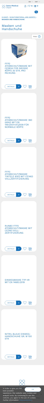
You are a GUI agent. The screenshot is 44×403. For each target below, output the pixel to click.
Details (10, 86)
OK (33, 389)
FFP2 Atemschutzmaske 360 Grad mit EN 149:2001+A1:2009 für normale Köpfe (18, 122)
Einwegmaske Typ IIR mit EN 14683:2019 (17, 281)
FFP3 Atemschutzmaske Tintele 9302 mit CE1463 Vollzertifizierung (19, 175)
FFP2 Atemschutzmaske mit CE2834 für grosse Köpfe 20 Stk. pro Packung (18, 68)
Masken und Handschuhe (13, 19)
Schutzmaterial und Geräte (22, 17)
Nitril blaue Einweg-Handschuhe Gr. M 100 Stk (18, 336)
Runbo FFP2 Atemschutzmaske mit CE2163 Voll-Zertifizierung (18, 229)
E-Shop (5, 17)
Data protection (25, 400)
